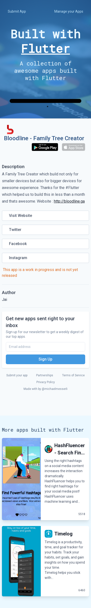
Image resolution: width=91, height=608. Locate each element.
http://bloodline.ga (69, 201)
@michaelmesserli (54, 389)
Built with (45, 41)
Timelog (63, 534)
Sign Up (45, 359)
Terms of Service (73, 375)
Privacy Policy (45, 382)
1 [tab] (47, 106)
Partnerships (44, 375)
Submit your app (16, 375)
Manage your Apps (68, 11)
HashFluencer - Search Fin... (69, 449)
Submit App (17, 11)
